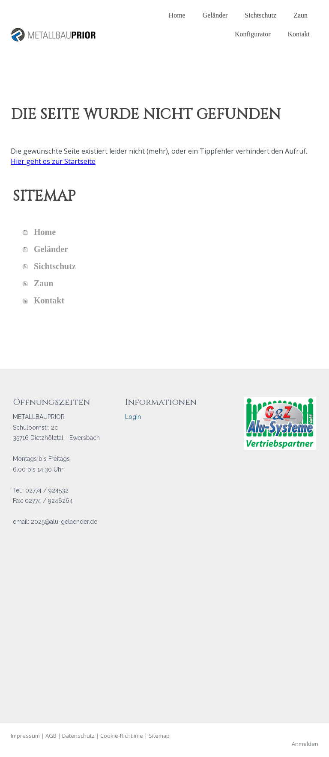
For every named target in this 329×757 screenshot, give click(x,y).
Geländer (215, 15)
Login (133, 416)
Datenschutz (78, 735)
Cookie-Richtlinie (121, 735)
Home (177, 15)
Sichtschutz (260, 15)
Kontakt (298, 34)
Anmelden (305, 744)
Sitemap (159, 735)
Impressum (25, 735)
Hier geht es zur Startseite (53, 161)
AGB (51, 735)
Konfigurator (253, 34)
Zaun (300, 15)
